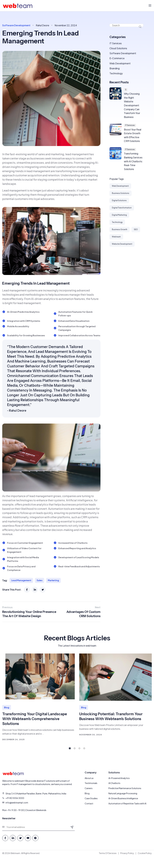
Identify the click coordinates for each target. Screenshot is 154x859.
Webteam (116, 239)
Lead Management (21, 580)
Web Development (120, 64)
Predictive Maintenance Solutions (124, 788)
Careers (88, 788)
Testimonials (91, 783)
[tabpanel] (38, 697)
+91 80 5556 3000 (15, 798)
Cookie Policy (145, 853)
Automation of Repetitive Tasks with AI (127, 804)
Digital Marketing (119, 217)
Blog (87, 793)
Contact (89, 804)
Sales (40, 580)
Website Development (122, 246)
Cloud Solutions (118, 48)
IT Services (115, 43)
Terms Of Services (108, 853)
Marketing (54, 580)
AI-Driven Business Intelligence (123, 799)
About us (89, 778)
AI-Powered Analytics (119, 778)
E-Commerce (117, 58)
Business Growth (119, 232)
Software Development (122, 53)
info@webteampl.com (17, 802)
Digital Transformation (122, 210)
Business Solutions (120, 195)
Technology (116, 74)
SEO (136, 232)
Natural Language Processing (122, 793)
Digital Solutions (119, 203)
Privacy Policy (127, 853)
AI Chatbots (114, 783)
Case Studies (91, 799)
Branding (114, 69)
